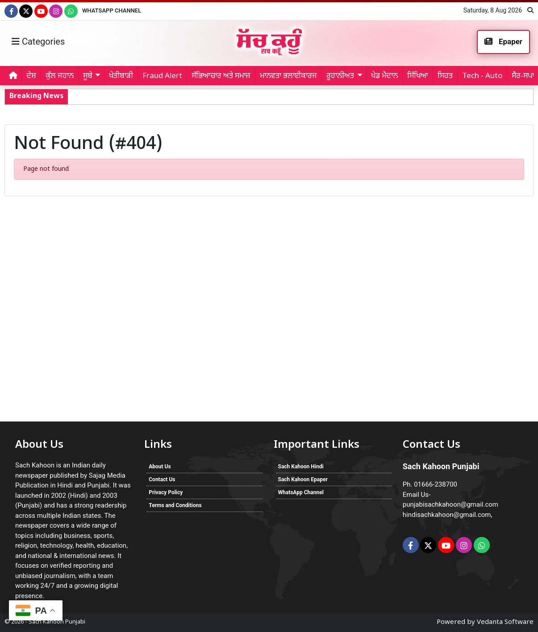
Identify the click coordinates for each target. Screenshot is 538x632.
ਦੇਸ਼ (31, 76)
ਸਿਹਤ (445, 76)
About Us (160, 466)
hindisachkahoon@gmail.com (447, 515)
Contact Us (162, 479)
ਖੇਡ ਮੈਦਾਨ (384, 76)
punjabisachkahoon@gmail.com (450, 504)
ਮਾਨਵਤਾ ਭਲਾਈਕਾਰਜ (288, 76)
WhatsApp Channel (111, 10)
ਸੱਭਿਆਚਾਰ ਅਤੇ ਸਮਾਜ (221, 76)
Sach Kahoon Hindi (301, 466)
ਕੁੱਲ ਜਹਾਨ (60, 76)
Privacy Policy (166, 492)
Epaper (503, 41)
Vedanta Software (505, 622)
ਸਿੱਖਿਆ (417, 76)
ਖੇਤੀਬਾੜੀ (121, 76)
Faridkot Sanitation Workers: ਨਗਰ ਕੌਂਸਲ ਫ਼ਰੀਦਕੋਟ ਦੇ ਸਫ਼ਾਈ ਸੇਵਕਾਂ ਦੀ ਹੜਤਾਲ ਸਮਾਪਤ (199, 96)
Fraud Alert (162, 76)
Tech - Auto (482, 76)
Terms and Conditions (175, 505)
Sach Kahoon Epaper (303, 479)
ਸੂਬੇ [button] (87, 76)
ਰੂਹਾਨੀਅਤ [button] (340, 76)
